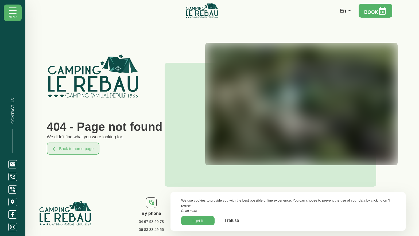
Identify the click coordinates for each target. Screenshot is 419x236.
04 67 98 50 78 (151, 221)
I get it (197, 220)
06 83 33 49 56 (151, 229)
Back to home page (73, 148)
